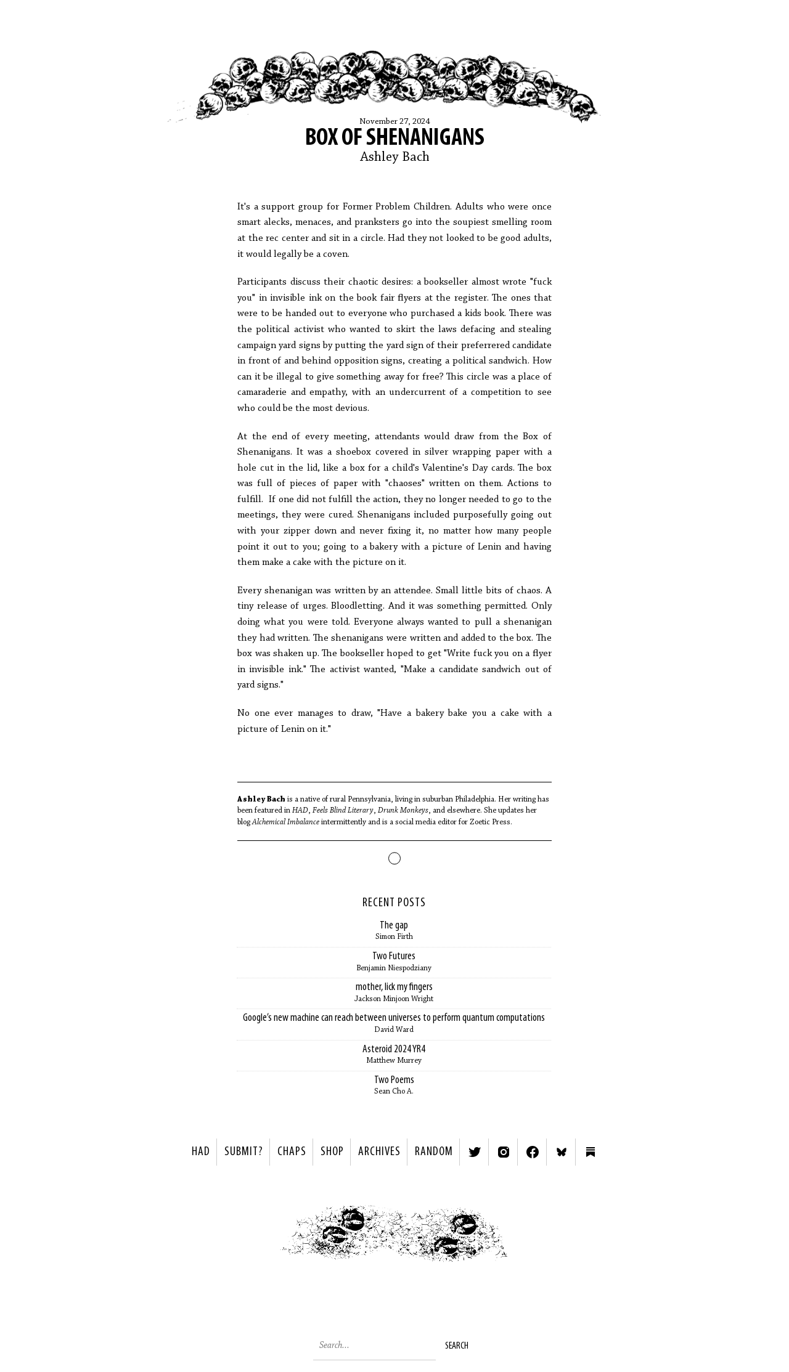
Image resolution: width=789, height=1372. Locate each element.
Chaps (291, 1152)
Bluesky (561, 1152)
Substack (590, 1152)
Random (434, 1152)
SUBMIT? (243, 1152)
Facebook (532, 1152)
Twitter (474, 1152)
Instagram (503, 1152)
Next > (539, 1236)
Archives (379, 1152)
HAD (201, 1152)
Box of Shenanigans (394, 138)
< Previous (250, 1236)
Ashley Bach (395, 157)
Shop (332, 1152)
